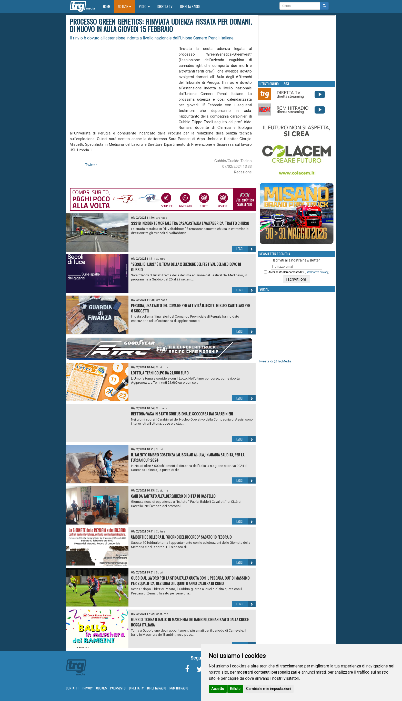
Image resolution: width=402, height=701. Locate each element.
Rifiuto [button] (235, 689)
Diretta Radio (190, 6)
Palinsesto (118, 687)
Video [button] (144, 6)
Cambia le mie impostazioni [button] (268, 689)
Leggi (246, 249)
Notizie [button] (124, 6)
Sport (159, 449)
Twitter (91, 165)
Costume (162, 367)
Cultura (160, 258)
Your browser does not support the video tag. (296, 48)
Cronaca (161, 217)
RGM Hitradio (178, 687)
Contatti (72, 687)
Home (108, 6)
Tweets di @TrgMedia (275, 361)
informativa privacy (317, 272)
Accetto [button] (217, 689)
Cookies (101, 687)
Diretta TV (165, 6)
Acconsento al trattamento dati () (298, 272)
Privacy (87, 687)
